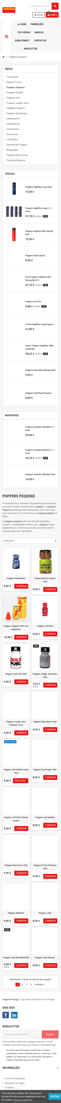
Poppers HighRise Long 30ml (38, 187)
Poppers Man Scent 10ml (45, 722)
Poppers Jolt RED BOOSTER (16, 958)
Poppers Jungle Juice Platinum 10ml (16, 723)
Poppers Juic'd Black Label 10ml (16, 771)
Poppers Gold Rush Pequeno (38, 393)
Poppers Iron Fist (33, 301)
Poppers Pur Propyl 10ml (45, 770)
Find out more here (22, 1099)
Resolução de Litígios (15, 1083)
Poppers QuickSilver (16, 578)
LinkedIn (14, 1015)
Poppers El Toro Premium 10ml (44, 867)
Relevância (9, 540)
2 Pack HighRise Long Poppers (39, 324)
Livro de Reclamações (15, 1078)
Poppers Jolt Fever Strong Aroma (16, 819)
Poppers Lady (45, 913)
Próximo (40, 984)
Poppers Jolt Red (45, 626)
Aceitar (54, 1096)
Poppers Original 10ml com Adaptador (16, 628)
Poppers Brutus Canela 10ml (44, 580)
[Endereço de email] (22, 1034)
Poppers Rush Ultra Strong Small (40, 370)
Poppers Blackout (16, 913)
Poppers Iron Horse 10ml (16, 865)
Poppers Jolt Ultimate (45, 958)
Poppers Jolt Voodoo (44, 817)
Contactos (9, 1087)
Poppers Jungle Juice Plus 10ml (45, 675)
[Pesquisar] (43, 6)
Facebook (5, 1015)
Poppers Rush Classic (35, 255)
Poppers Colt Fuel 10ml (16, 674)
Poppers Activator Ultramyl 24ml (40, 474)
